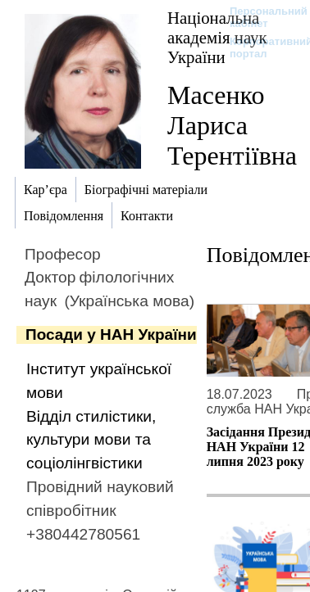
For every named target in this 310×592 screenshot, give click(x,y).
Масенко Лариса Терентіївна (232, 125)
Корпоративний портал (260, 47)
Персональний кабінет (260, 17)
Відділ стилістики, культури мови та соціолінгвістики (91, 440)
